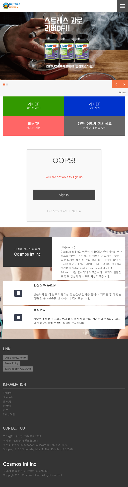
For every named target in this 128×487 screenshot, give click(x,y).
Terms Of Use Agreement (18, 369)
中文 (5, 410)
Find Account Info (57, 210)
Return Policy (11, 363)
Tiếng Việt (9, 414)
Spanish (8, 397)
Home (122, 92)
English (7, 393)
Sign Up (76, 210)
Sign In (64, 195)
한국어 (7, 406)
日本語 (7, 401)
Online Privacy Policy (15, 357)
